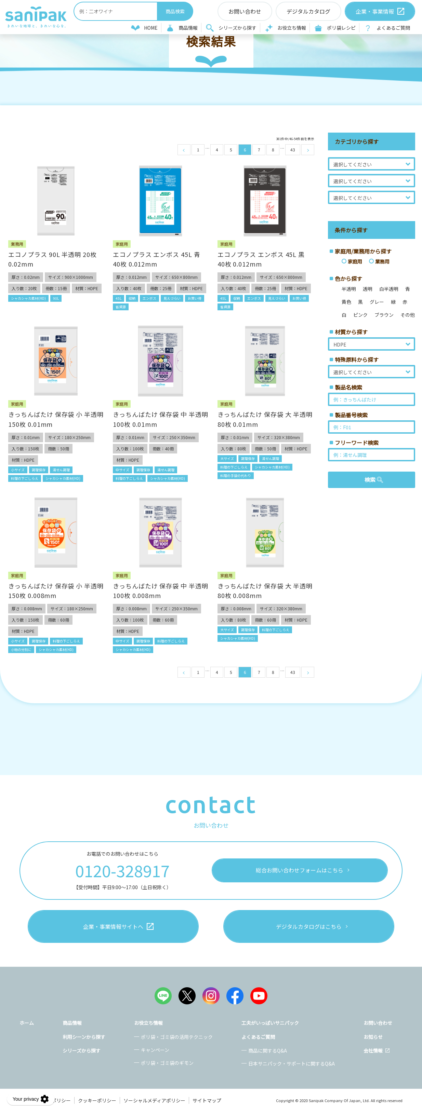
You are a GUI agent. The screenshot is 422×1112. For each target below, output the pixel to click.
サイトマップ (207, 1100)
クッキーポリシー (97, 1100)
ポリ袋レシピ (341, 27)
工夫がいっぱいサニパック (270, 1022)
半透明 (349, 288)
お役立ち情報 (291, 27)
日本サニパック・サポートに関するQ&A (291, 1063)
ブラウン (384, 314)
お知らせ (373, 1036)
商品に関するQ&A (267, 1050)
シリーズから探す (237, 27)
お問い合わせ (378, 1022)
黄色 (346, 301)
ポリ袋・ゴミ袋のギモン (167, 1062)
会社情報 (373, 1050)
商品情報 (188, 27)
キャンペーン (155, 1049)
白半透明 (388, 288)
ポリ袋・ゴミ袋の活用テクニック (177, 1036)
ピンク (360, 314)
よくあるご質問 (393, 27)
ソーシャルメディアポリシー (154, 1100)
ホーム (26, 1022)
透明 (367, 288)
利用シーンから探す (84, 1036)
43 (292, 149)
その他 (407, 314)
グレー (377, 301)
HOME (151, 27)
